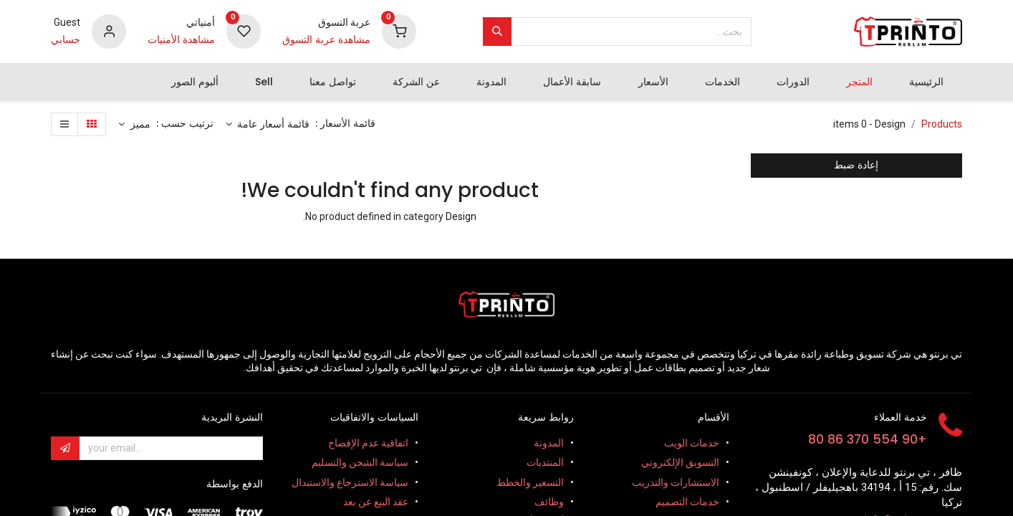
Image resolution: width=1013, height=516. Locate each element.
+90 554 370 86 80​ (867, 439)
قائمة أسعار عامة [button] (271, 124)
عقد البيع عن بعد (375, 501)
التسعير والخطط (530, 482)
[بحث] (497, 31)
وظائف (549, 501)
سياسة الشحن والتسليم (360, 462)
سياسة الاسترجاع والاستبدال (350, 482)
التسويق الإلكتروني (680, 462)
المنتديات (545, 462)
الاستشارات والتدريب (675, 482)
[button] (134, 125)
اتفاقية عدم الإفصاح (368, 443)
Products (941, 124)
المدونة (549, 443)
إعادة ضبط (856, 165)
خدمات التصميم (687, 501)
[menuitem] (926, 82)
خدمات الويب (691, 443)
